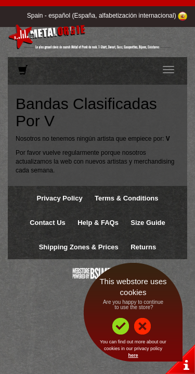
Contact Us (48, 222)
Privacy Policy (59, 198)
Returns (143, 247)
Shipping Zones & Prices (79, 247)
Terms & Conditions (127, 198)
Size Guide (148, 222)
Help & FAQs (98, 222)
